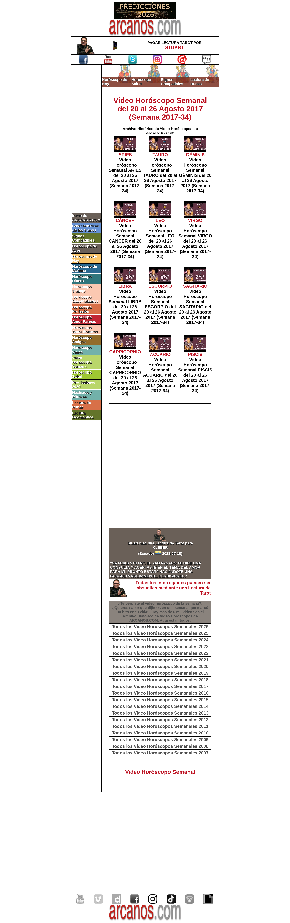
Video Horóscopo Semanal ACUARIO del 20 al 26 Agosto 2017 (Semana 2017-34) (160, 375)
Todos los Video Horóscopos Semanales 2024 (160, 639)
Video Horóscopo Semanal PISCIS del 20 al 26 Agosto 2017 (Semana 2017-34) (195, 375)
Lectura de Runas (81, 405)
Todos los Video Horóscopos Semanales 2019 (160, 673)
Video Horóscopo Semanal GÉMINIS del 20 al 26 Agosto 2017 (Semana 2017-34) (195, 175)
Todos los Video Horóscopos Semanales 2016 (160, 693)
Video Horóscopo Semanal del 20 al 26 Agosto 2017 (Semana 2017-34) (160, 108)
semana (182, 608)
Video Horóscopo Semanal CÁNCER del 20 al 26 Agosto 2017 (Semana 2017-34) (125, 241)
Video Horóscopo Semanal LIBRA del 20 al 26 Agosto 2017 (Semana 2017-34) (125, 307)
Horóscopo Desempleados (85, 299)
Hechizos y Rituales (81, 395)
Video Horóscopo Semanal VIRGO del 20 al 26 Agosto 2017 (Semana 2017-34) (195, 241)
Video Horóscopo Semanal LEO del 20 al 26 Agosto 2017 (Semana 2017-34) (160, 241)
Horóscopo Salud (82, 374)
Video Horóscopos (176, 616)
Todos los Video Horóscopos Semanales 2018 (160, 679)
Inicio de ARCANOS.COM (86, 218)
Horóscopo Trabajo (82, 289)
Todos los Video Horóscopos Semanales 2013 (160, 712)
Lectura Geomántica (82, 415)
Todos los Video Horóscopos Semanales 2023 (160, 646)
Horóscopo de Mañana (84, 268)
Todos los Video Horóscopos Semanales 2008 (160, 746)
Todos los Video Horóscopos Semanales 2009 (160, 739)
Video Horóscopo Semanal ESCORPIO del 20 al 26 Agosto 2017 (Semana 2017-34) (160, 307)
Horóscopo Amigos (82, 339)
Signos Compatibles (83, 238)
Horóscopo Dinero (82, 279)
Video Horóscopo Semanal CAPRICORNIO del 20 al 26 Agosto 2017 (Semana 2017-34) (125, 375)
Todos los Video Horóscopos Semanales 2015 (160, 699)
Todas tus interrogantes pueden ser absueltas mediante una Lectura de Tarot (173, 587)
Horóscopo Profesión (82, 309)
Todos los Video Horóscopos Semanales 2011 (160, 726)
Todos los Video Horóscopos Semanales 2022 (160, 653)
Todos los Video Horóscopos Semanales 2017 (160, 686)
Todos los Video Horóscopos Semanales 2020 (160, 666)
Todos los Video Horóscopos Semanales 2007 (160, 752)
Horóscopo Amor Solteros (85, 329)
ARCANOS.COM (143, 620)
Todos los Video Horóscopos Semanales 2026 (160, 626)
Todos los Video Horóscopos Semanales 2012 (160, 719)
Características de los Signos (85, 228)
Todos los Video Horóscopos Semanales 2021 (160, 659)
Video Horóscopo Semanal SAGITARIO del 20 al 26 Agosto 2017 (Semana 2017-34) (195, 307)
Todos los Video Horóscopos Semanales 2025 (160, 633)
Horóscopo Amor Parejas (84, 319)
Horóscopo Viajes (82, 350)
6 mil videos (183, 612)
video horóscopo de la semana (172, 603)
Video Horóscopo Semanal (82, 362)
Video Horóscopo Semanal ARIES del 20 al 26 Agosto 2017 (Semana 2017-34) (125, 175)
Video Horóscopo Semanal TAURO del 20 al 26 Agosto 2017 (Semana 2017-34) (160, 175)
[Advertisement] (86, 126)
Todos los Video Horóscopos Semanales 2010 (160, 732)
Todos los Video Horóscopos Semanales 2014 (160, 706)
